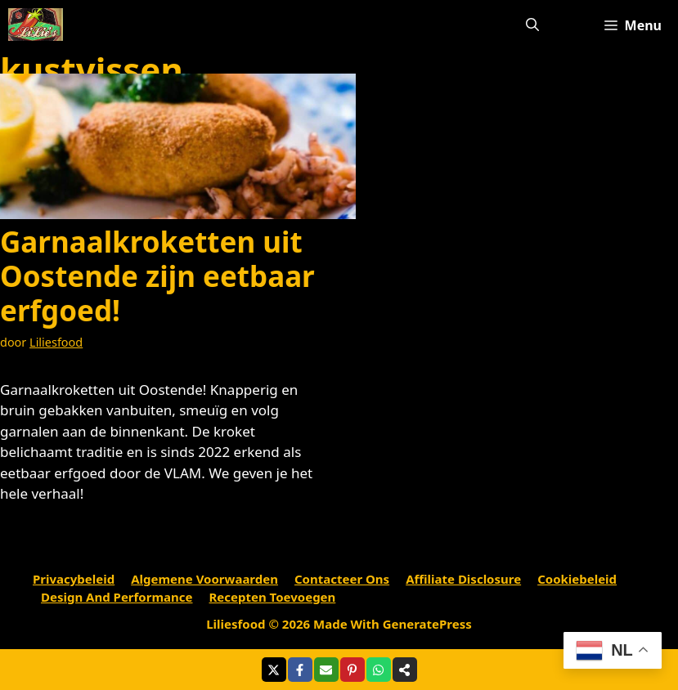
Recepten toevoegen (272, 597)
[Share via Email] (326, 669)
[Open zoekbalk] (532, 24)
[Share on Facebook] (300, 669)
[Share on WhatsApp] (378, 669)
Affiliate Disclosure (463, 579)
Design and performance (117, 597)
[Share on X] (274, 669)
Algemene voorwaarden (204, 579)
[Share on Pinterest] (352, 669)
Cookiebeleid (577, 579)
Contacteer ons (341, 579)
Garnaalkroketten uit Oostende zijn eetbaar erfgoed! (157, 275)
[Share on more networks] (405, 669)
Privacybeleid (73, 579)
